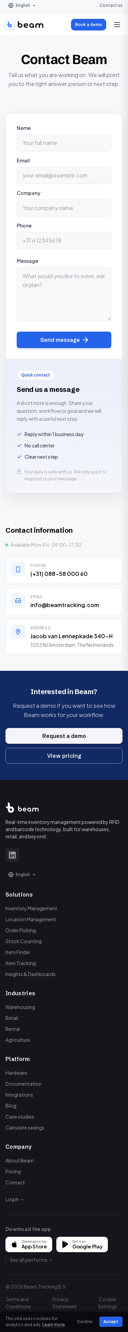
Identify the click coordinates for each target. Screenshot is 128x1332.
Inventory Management (31, 908)
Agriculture (17, 1040)
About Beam (19, 1160)
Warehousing (20, 1007)
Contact (15, 1182)
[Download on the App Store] (28, 1244)
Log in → (14, 1199)
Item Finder (17, 952)
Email (23, 160)
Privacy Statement (64, 1302)
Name (24, 128)
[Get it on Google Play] (82, 1244)
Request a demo (64, 737)
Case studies (19, 1116)
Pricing (13, 1171)
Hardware (16, 1073)
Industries (20, 993)
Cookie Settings (107, 1302)
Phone (24, 225)
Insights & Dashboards (30, 974)
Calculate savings (24, 1127)
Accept (110, 1321)
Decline (85, 1321)
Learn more (53, 1324)
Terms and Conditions (18, 1302)
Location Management (30, 919)
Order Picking (20, 930)
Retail (11, 1018)
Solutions (19, 894)
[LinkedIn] (12, 855)
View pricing (64, 757)
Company (29, 193)
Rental (12, 1029)
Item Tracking (20, 963)
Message (27, 261)
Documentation (23, 1084)
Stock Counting (23, 941)
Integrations (19, 1095)
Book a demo (88, 24)
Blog (10, 1105)
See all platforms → (31, 1260)
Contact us (111, 5)
